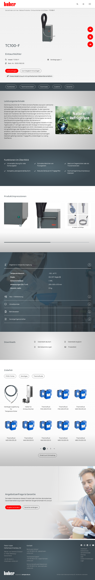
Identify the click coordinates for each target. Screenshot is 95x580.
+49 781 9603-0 (8, 559)
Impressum (84, 549)
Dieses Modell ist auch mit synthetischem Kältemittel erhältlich (29, 76)
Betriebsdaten (14, 312)
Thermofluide (38, 376)
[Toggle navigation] (90, 4)
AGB (82, 557)
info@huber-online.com (11, 561)
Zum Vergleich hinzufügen (31, 71)
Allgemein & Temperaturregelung (20, 265)
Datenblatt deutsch (42, 342)
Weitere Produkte (24, 10)
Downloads (44, 87)
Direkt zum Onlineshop (47, 455)
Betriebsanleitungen (43, 347)
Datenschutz (85, 551)
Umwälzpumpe (14, 304)
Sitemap (83, 555)
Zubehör (57, 87)
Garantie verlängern (31, 507)
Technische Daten (27, 87)
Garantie (69, 87)
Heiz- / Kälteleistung (16, 297)
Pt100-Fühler (10, 376)
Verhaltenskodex (86, 553)
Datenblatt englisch (73, 342)
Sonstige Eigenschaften (17, 319)
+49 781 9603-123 (32, 551)
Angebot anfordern (13, 507)
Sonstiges (24, 376)
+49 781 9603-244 (32, 558)
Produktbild (70, 347)
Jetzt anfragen (12, 71)
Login (82, 561)
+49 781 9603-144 (32, 566)
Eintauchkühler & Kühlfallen (39, 10)
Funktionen (11, 87)
